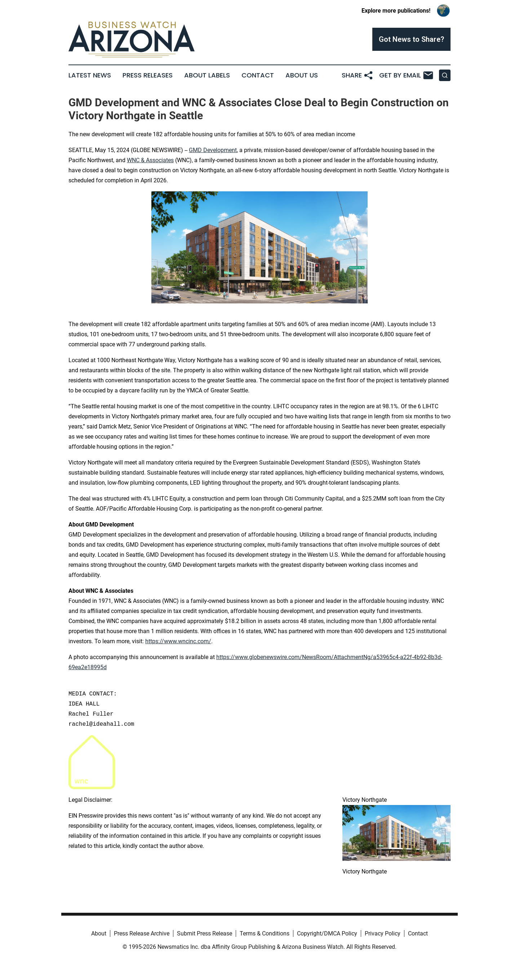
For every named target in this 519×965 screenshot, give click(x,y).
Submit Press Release (204, 933)
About (98, 933)
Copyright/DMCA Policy (327, 933)
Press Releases (148, 75)
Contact (257, 75)
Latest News (89, 75)
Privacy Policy (382, 933)
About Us (301, 75)
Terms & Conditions (264, 933)
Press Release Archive (141, 933)
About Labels (207, 75)
